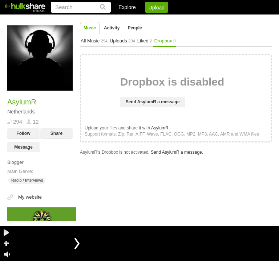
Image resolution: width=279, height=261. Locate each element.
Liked (144, 41)
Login (122, 20)
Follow (24, 133)
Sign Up (148, 20)
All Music (94, 41)
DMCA (197, 20)
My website (30, 197)
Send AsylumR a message (153, 101)
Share (56, 133)
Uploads (122, 41)
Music (90, 27)
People (135, 27)
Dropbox (164, 41)
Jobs (173, 20)
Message (23, 147)
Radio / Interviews (26, 180)
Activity (112, 27)
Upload (157, 8)
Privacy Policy (231, 20)
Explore (127, 7)
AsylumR (160, 127)
